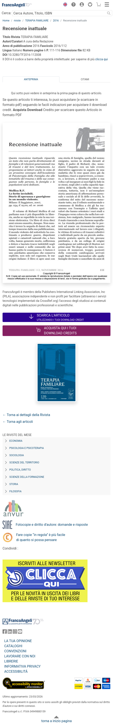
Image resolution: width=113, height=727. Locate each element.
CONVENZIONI (15, 651)
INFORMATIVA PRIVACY (22, 666)
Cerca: (6, 13)
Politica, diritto (20, 469)
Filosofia (15, 491)
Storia (13, 484)
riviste (17, 20)
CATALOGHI (13, 646)
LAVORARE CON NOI (19, 656)
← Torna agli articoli (18, 422)
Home (6, 20)
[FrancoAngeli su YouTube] (20, 632)
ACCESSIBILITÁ (16, 671)
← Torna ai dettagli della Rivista (26, 415)
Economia (15, 440)
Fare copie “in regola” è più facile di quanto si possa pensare (40, 537)
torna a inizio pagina (56, 721)
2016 (56, 20)
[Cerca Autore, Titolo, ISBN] (58, 13)
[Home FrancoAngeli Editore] (17, 5)
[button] (64, 5)
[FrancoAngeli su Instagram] (15, 632)
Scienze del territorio (24, 462)
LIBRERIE (11, 661)
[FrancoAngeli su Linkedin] (10, 632)
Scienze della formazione (26, 476)
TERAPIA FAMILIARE (36, 20)
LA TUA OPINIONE (18, 641)
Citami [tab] (85, 79)
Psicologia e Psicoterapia (26, 448)
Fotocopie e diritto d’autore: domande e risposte (52, 525)
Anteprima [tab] (31, 79)
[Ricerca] (108, 13)
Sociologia (16, 455)
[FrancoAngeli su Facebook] (5, 632)
